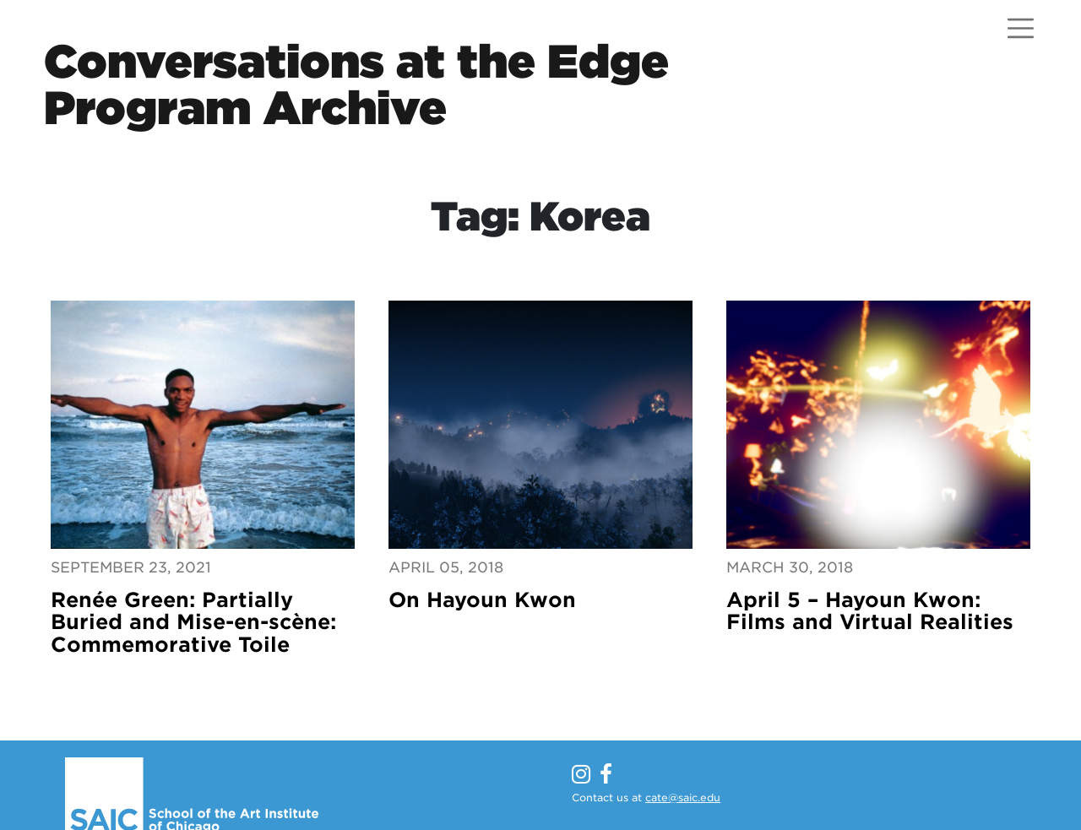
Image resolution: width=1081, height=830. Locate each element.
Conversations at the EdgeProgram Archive (356, 84)
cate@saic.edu (682, 797)
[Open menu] (1020, 28)
